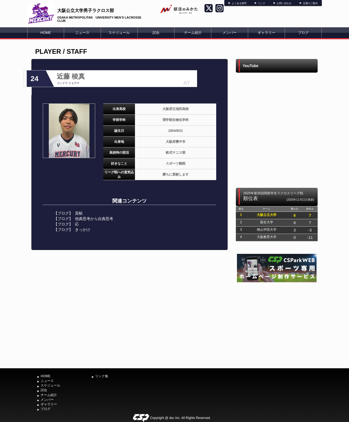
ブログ (303, 33)
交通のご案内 (310, 3)
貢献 (79, 213)
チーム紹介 (193, 33)
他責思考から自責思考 (94, 218)
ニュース (82, 33)
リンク (261, 3)
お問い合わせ (284, 3)
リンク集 (101, 376)
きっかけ (82, 229)
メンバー (229, 33)
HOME (45, 33)
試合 (156, 33)
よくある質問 (239, 3)
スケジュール (119, 33)
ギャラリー (266, 33)
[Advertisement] (277, 324)
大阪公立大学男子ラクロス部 (85, 10)
